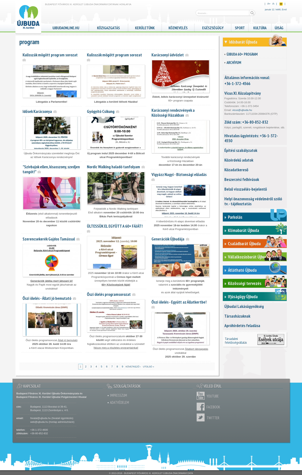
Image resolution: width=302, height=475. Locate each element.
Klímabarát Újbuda (243, 230)
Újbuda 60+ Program (242, 54)
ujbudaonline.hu (65, 27)
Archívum (234, 62)
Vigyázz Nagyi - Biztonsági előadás (179, 174)
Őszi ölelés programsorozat (109, 294)
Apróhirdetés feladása (242, 325)
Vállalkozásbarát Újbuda (248, 257)
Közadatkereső (236, 169)
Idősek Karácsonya (37, 111)
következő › (133, 366)
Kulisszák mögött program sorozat (50, 55)
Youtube (202, 396)
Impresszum (118, 395)
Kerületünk (145, 27)
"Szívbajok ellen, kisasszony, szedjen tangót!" (51, 169)
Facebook (202, 407)
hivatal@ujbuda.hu (40, 418)
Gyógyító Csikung (100, 111)
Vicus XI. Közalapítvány (242, 93)
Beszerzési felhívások (241, 179)
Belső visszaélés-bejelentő (245, 189)
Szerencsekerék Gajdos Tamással (49, 239)
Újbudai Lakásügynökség (244, 306)
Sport (240, 27)
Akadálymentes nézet (281, 4)
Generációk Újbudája (167, 239)
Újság (279, 27)
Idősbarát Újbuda (243, 42)
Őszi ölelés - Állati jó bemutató (47, 298)
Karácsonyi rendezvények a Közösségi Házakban (173, 112)
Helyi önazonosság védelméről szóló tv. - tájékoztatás (253, 201)
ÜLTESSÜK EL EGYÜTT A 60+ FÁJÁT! (115, 226)
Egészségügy (213, 27)
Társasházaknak (237, 316)
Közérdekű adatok (238, 160)
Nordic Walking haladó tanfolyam (113, 166)
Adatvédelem (119, 402)
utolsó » (148, 366)
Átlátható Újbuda (242, 270)
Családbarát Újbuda (244, 243)
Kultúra (260, 27)
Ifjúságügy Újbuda (243, 296)
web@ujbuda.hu (39, 422)
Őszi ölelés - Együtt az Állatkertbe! (179, 302)
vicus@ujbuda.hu (242, 110)
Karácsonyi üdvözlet (167, 55)
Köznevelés (178, 27)
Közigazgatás (108, 27)
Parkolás (235, 217)
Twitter (202, 417)
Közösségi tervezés (244, 283)
